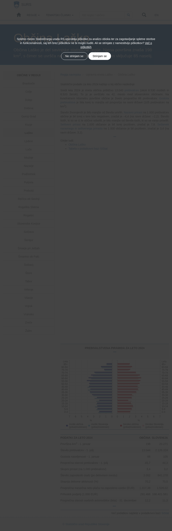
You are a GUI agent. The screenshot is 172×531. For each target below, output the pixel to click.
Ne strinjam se (74, 56)
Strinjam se (100, 56)
